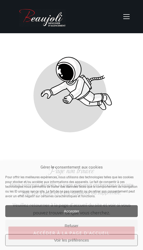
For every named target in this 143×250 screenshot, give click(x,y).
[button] (126, 16)
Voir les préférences (71, 240)
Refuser (72, 225)
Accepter (71, 211)
